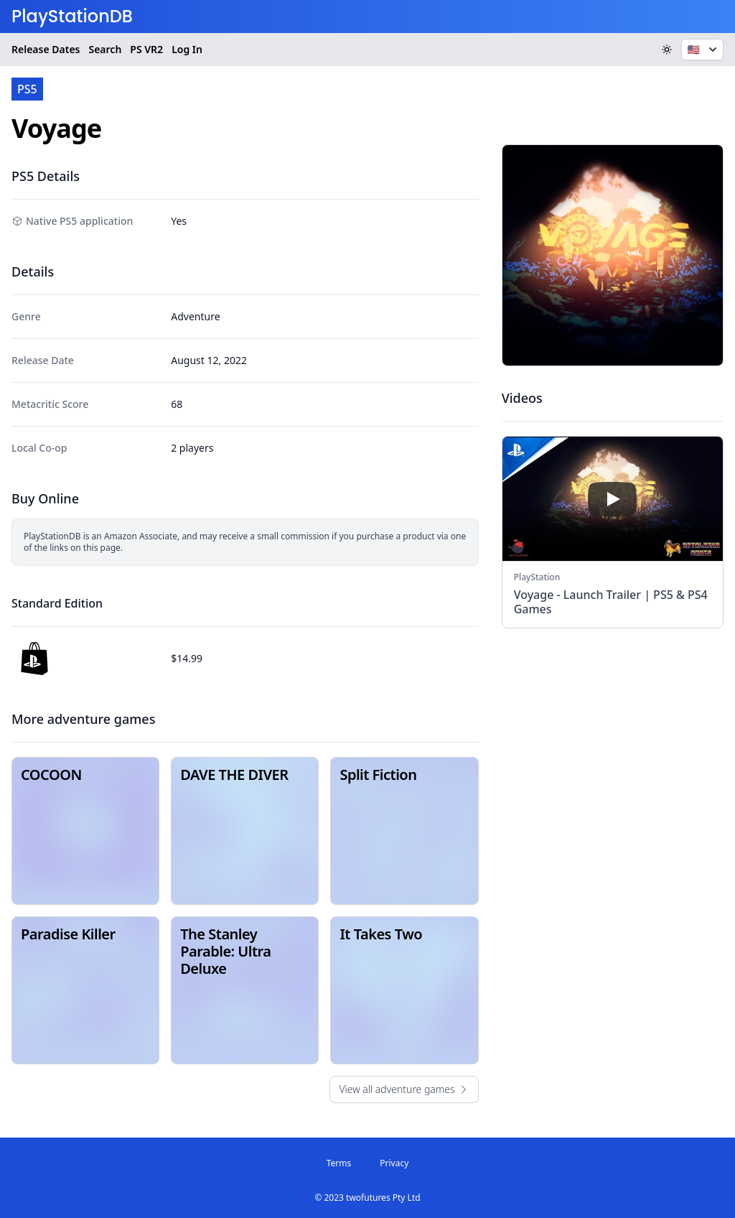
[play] (612, 499)
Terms (339, 1163)
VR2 (146, 49)
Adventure (195, 316)
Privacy (394, 1163)
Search (104, 49)
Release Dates (45, 49)
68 (176, 404)
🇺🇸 (704, 49)
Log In (187, 49)
